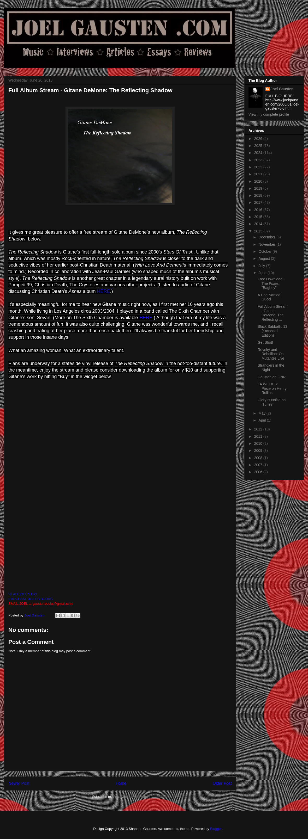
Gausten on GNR (272, 377)
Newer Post (18, 783)
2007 (258, 465)
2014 (258, 224)
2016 (258, 210)
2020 (258, 181)
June (262, 273)
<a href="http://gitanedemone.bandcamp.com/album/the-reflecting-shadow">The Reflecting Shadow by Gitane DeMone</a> (126, 485)
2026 (258, 139)
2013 (258, 231)
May (262, 413)
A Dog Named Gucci (269, 297)
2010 (258, 443)
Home (121, 783)
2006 (258, 472)
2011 (258, 436)
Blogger (216, 829)
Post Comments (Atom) (130, 797)
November (267, 244)
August (264, 258)
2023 (258, 160)
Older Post (222, 783)
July (262, 266)
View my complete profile (268, 114)
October (265, 251)
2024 (258, 153)
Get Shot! (265, 342)
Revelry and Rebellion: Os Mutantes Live (271, 354)
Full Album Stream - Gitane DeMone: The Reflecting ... (272, 313)
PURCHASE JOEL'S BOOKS (30, 599)
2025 (258, 146)
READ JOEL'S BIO (22, 594)
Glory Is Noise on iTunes (272, 402)
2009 (258, 450)
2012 (258, 429)
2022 (258, 167)
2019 (258, 188)
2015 (258, 217)
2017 (258, 202)
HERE (103, 291)
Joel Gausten (282, 89)
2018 (258, 195)
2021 (258, 174)
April (262, 420)
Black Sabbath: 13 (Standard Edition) (272, 330)
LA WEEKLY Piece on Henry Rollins (272, 388)
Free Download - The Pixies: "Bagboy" (271, 283)
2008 (258, 458)
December (267, 237)
